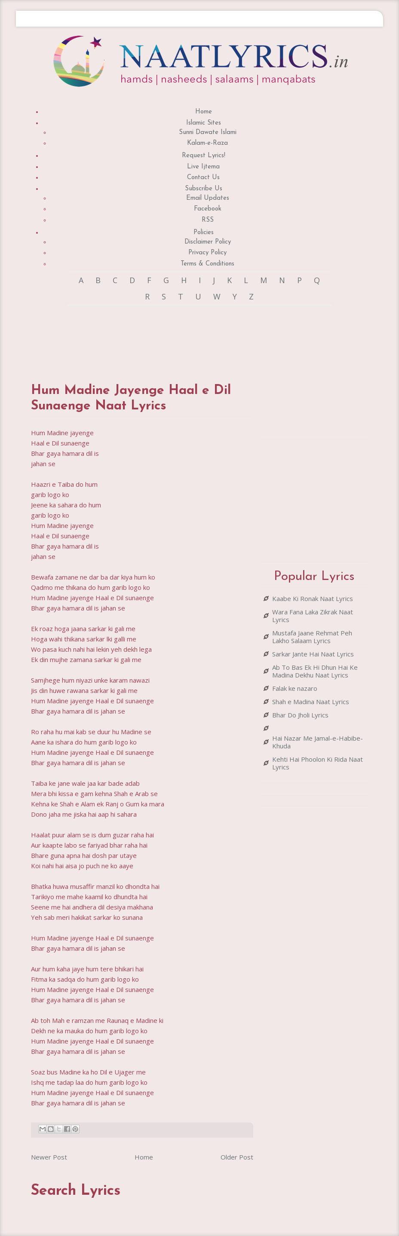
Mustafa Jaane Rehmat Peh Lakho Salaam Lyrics (312, 636)
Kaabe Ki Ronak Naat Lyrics (312, 598)
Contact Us (203, 177)
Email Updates (207, 198)
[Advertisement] (187, 336)
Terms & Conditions (207, 264)
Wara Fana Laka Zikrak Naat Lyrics (312, 615)
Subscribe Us (203, 189)
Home (203, 112)
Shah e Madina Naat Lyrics (310, 701)
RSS (208, 220)
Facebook (207, 209)
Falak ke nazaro (294, 688)
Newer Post (49, 1157)
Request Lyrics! (203, 156)
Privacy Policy (207, 253)
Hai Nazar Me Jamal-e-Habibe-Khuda (317, 742)
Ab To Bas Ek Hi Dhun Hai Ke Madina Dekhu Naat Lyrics (315, 671)
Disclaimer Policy (207, 242)
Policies (203, 232)
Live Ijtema (203, 167)
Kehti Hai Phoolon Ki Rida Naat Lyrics (317, 763)
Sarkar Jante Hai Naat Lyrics (313, 654)
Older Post (237, 1157)
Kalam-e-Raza (207, 143)
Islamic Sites (203, 123)
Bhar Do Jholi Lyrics (300, 715)
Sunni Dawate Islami (207, 132)
